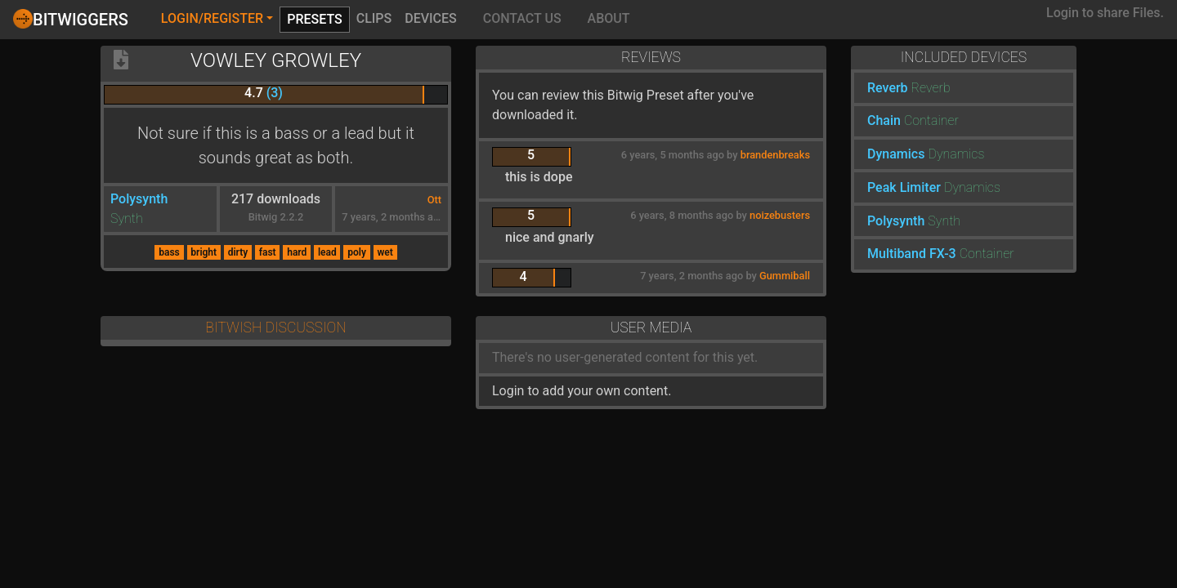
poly (356, 252)
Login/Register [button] (212, 18)
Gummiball (784, 276)
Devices (431, 18)
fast (267, 252)
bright (203, 252)
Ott (434, 200)
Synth (126, 218)
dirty (238, 252)
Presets (314, 19)
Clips (374, 18)
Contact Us (522, 18)
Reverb (887, 88)
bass (169, 252)
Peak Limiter (904, 187)
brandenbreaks (775, 155)
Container (931, 120)
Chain (884, 120)
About (609, 18)
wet (384, 252)
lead (327, 252)
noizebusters (780, 215)
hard (297, 252)
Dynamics (895, 154)
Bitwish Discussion (275, 327)
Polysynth (139, 199)
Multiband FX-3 (911, 253)
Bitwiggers (70, 19)
